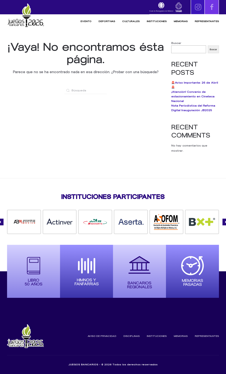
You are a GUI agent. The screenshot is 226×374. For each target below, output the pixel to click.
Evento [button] (86, 21)
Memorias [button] (181, 21)
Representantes (207, 21)
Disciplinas (131, 336)
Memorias (181, 336)
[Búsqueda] (85, 90)
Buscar (176, 43)
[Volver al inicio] (25, 15)
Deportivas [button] (107, 21)
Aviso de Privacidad (102, 336)
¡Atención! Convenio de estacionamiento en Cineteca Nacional (193, 96)
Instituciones (157, 21)
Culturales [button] (131, 21)
